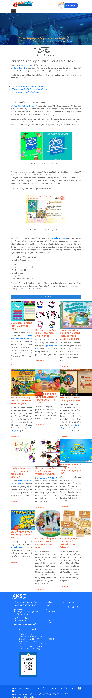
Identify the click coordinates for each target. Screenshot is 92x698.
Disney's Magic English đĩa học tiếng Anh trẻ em (30, 89)
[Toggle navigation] (13, 11)
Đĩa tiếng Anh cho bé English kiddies (25, 92)
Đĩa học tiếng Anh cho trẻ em (22, 106)
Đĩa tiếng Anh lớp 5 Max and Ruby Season (28, 86)
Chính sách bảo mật (51, 611)
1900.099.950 (21, 620)
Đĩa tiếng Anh (26, 65)
